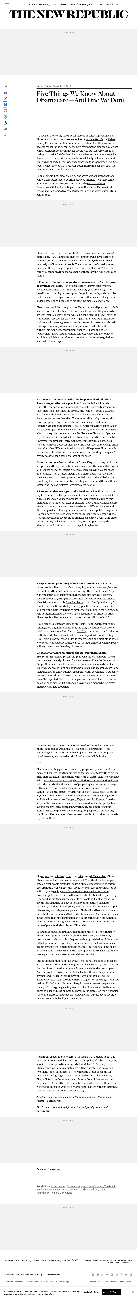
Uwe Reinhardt (74, 602)
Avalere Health (94, 139)
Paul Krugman (105, 752)
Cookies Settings (62, 1281)
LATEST (31, 4)
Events (88, 1260)
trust (68, 876)
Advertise (122, 1260)
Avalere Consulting (61, 1192)
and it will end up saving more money (79, 683)
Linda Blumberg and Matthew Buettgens (95, 914)
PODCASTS (107, 4)
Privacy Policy (49, 1281)
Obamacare (73, 1186)
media (84, 1056)
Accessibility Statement (14, 1281)
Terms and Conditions (33, 1281)
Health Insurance (46, 1189)
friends (90, 623)
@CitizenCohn (53, 1100)
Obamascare (58, 1186)
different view (98, 876)
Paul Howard (99, 799)
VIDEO (115, 4)
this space (50, 1056)
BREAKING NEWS (42, 4)
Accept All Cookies (111, 1292)
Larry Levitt (74, 1189)
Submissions (126, 1263)
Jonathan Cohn (44, 86)
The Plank (110, 1186)
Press (110, 1263)
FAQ (130, 1260)
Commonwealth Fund (49, 187)
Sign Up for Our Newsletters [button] (47, 1274)
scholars (59, 876)
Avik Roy (81, 631)
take (80, 876)
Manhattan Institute (80, 143)
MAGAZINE (82, 4)
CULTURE (73, 4)
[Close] (133, 1292)
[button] (5, 87)
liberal (82, 623)
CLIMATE (63, 4)
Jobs (117, 1263)
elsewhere (67, 1056)
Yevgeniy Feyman (76, 799)
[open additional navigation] (7, 4)
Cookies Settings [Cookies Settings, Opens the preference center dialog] (91, 1292)
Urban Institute (96, 183)
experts (45, 876)
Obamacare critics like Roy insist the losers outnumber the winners (81, 780)
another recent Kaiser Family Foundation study (83, 429)
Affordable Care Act (92, 1186)
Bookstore (104, 1260)
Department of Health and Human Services (91, 187)
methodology (102, 795)
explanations (80, 795)
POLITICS (54, 4)
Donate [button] (113, 1260)
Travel (95, 1260)
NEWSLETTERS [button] (95, 4)
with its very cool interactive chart (87, 791)
